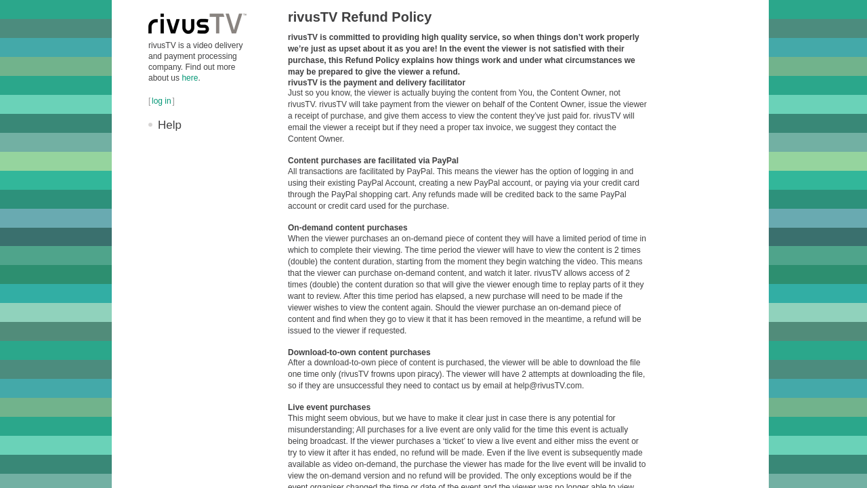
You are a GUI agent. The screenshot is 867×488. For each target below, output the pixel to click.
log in (161, 101)
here (190, 78)
